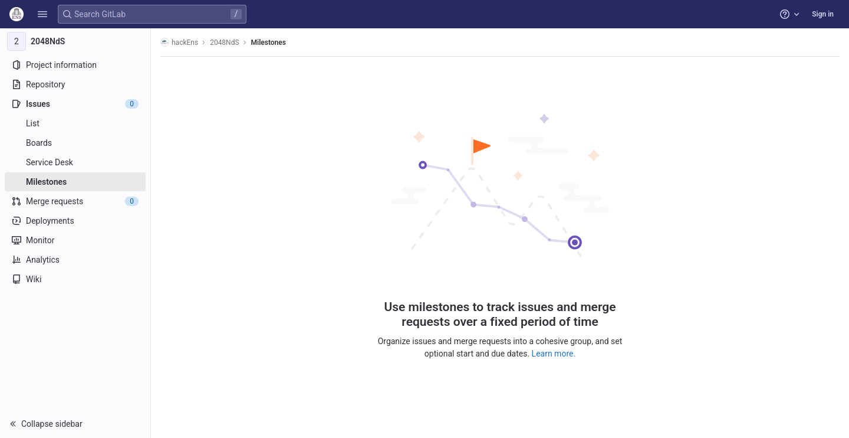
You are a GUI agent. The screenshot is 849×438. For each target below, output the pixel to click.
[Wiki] (75, 279)
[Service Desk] (75, 162)
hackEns (179, 42)
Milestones (268, 42)
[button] (42, 14)
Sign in (823, 14)
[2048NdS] (75, 41)
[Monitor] (75, 240)
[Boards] (75, 142)
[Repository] (75, 84)
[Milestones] (75, 181)
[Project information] (75, 64)
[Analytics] (75, 259)
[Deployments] (75, 220)
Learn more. (554, 353)
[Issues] (75, 103)
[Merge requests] (75, 201)
